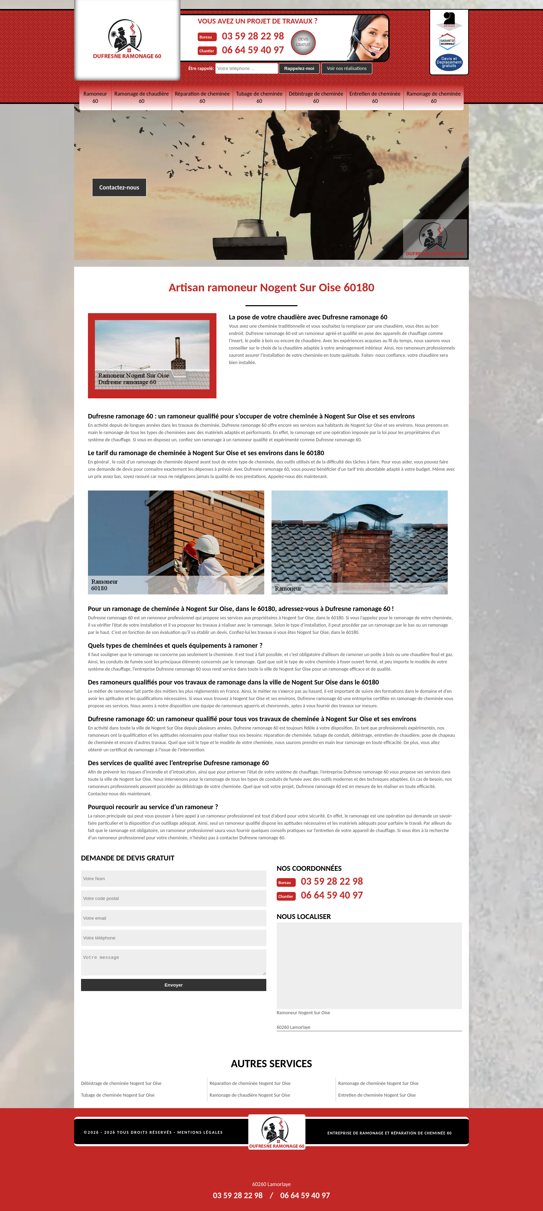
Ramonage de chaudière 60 (141, 97)
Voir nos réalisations (346, 68)
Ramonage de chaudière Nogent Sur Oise (250, 1095)
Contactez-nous (119, 187)
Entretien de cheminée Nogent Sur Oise (377, 1095)
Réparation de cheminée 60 (202, 97)
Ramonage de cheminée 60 (434, 97)
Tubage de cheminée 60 (259, 97)
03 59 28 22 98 (253, 35)
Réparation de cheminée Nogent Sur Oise (250, 1083)
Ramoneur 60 (95, 97)
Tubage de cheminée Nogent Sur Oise (117, 1095)
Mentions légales (200, 1132)
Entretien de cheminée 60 (374, 97)
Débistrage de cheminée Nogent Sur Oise (121, 1083)
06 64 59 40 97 (253, 49)
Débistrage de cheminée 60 (316, 97)
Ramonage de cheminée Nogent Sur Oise (378, 1083)
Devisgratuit (303, 42)
